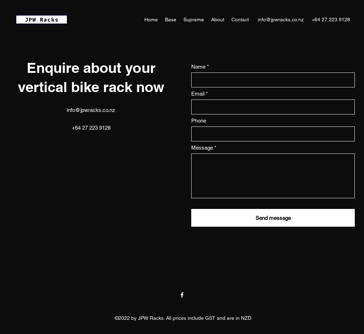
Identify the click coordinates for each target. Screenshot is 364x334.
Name (198, 66)
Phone (198, 120)
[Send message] (273, 218)
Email (197, 93)
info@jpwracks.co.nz (281, 19)
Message (202, 147)
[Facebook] (182, 294)
